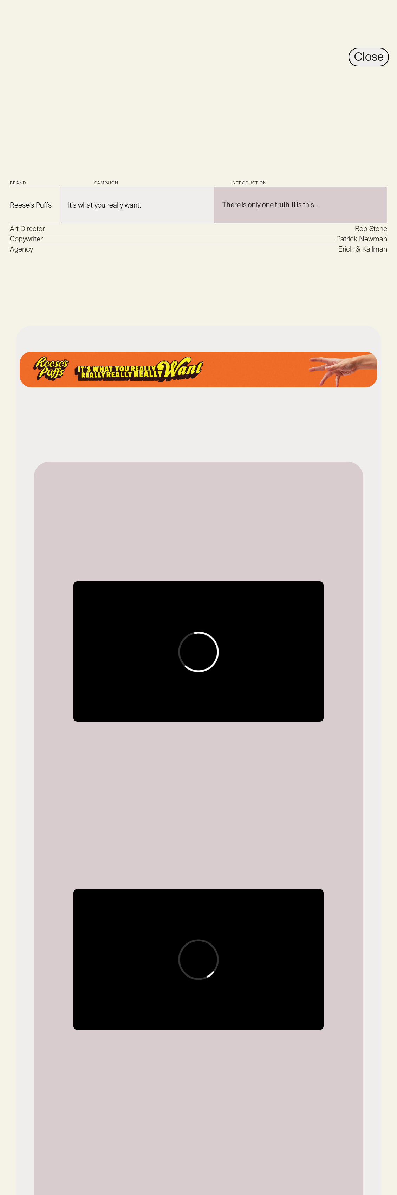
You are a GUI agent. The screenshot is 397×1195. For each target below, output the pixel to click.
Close (369, 57)
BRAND (18, 183)
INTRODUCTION (249, 183)
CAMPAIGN (106, 183)
